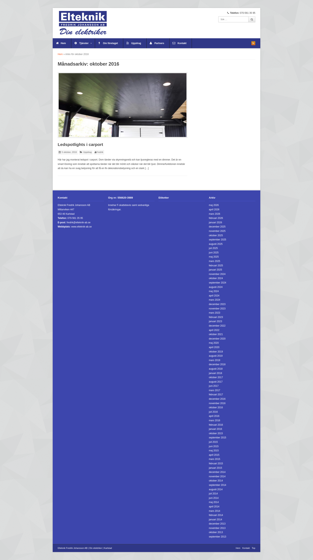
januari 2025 (215, 269)
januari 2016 (215, 429)
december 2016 (217, 399)
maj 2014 (214, 502)
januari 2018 (215, 373)
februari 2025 (216, 265)
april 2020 (214, 347)
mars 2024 (214, 299)
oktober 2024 (216, 278)
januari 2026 (215, 222)
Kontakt (181, 43)
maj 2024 (214, 291)
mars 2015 (214, 459)
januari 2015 (215, 468)
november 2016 (217, 403)
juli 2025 (213, 248)
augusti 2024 (216, 287)
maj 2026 (214, 205)
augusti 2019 (216, 355)
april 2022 (214, 330)
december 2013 (217, 523)
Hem (63, 43)
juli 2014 (213, 493)
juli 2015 (213, 442)
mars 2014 (214, 511)
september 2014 (217, 485)
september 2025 (217, 239)
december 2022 (217, 325)
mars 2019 (214, 360)
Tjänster (85, 43)
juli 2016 (213, 411)
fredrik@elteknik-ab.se (79, 222)
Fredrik (99, 152)
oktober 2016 (216, 407)
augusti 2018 (216, 368)
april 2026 (214, 209)
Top (253, 548)
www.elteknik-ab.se (81, 226)
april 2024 (214, 295)
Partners (159, 43)
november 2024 (217, 274)
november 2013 (217, 528)
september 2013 (217, 536)
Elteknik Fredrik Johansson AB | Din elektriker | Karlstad (85, 548)
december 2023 (217, 304)
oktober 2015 (216, 433)
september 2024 (217, 282)
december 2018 (217, 364)
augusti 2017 (216, 381)
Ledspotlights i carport (80, 144)
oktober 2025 (216, 235)
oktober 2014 (216, 480)
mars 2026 (214, 214)
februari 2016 (216, 424)
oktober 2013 (216, 532)
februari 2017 (216, 394)
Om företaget (110, 43)
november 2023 (217, 308)
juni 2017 (214, 386)
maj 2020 (214, 343)
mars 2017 (214, 390)
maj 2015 (214, 450)
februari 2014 (216, 515)
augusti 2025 (216, 244)
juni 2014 (214, 498)
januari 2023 (215, 321)
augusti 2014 (216, 489)
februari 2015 (216, 463)
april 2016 (214, 416)
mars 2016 (214, 420)
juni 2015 (214, 446)
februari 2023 (216, 317)
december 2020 (217, 338)
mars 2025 (214, 261)
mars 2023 (214, 312)
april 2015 (214, 455)
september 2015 (217, 437)
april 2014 (214, 506)
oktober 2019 (216, 351)
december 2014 (217, 472)
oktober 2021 (216, 334)
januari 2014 (215, 519)
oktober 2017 (216, 377)
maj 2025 (214, 256)
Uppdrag (136, 43)
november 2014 (217, 476)
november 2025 (217, 231)
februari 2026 (216, 218)
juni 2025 (214, 252)
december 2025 (217, 226)
